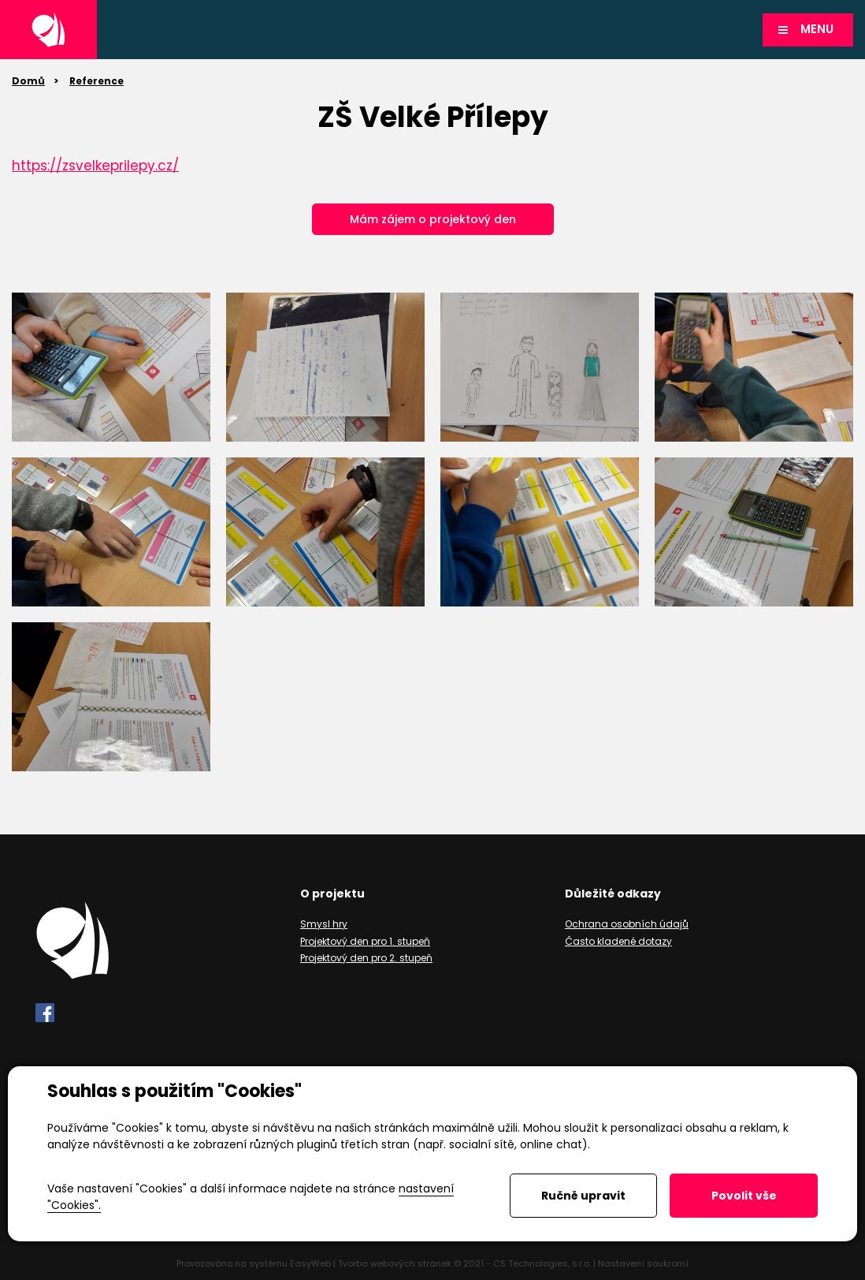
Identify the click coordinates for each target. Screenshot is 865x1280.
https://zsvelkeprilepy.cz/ (95, 165)
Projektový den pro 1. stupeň (365, 941)
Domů (28, 81)
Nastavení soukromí (643, 1263)
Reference (96, 81)
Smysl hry (323, 924)
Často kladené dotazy (618, 941)
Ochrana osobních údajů (627, 924)
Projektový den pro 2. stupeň (366, 958)
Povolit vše (744, 1195)
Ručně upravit (583, 1195)
